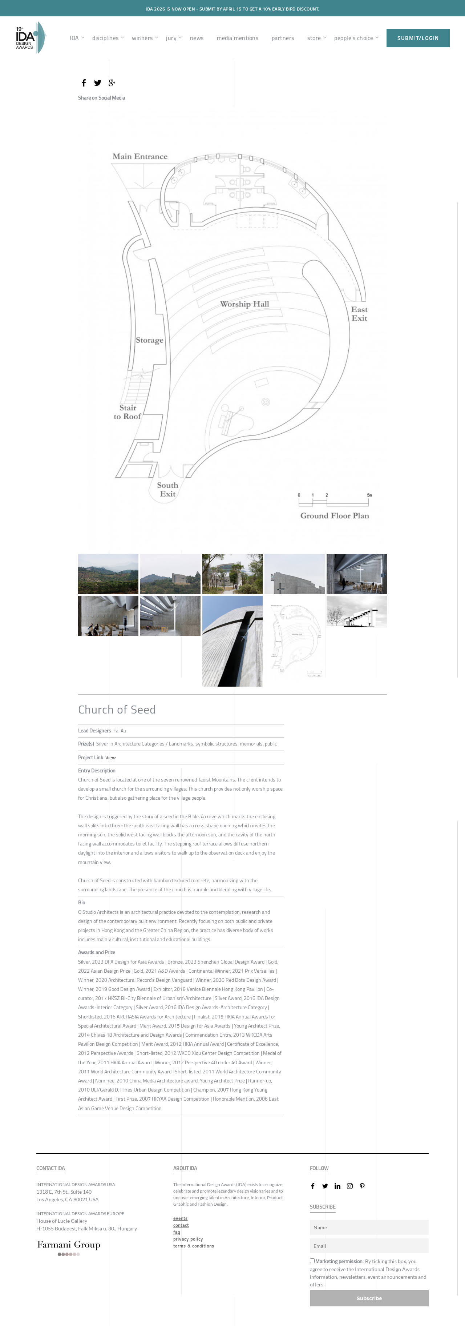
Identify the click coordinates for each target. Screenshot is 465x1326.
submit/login (418, 38)
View (110, 757)
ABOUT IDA (185, 1168)
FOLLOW (319, 1168)
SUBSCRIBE (323, 1206)
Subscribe (369, 1298)
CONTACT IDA (50, 1168)
